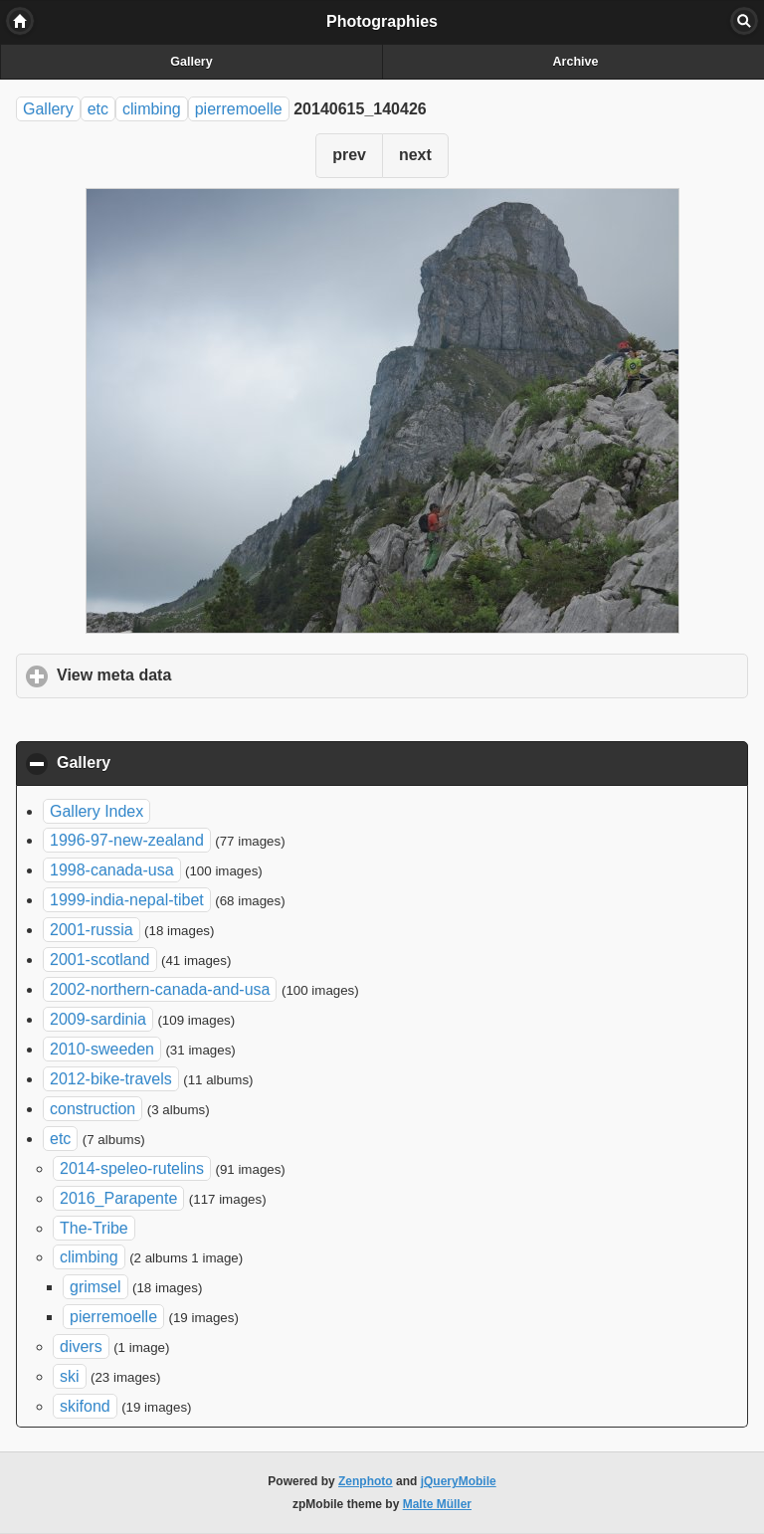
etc (98, 108)
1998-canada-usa (112, 870)
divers (81, 1346)
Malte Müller (437, 1504)
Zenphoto (365, 1481)
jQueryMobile (458, 1481)
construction (92, 1108)
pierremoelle (239, 108)
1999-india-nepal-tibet (127, 899)
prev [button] (349, 154)
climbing (151, 108)
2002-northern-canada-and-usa (160, 989)
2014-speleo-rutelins (132, 1168)
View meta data (207, 674)
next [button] (415, 154)
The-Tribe (94, 1228)
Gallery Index (96, 811)
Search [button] (744, 21)
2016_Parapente (118, 1198)
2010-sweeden (102, 1049)
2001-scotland (100, 959)
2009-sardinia (98, 1019)
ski (70, 1376)
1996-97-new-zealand (127, 840)
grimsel (95, 1286)
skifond (85, 1406)
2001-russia (91, 929)
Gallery (191, 62)
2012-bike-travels (111, 1078)
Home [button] (20, 21)
